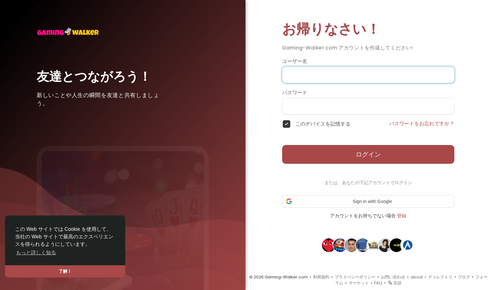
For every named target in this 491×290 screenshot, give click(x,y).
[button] (368, 201)
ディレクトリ (440, 277)
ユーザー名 (294, 61)
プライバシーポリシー (355, 277)
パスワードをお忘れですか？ (421, 123)
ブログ (464, 277)
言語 (394, 283)
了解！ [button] (65, 271)
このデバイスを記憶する (322, 124)
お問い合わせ (393, 277)
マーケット (359, 283)
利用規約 (321, 277)
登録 (401, 215)
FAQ (378, 283)
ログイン (368, 154)
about (417, 277)
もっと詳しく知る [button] (36, 252)
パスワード (294, 92)
